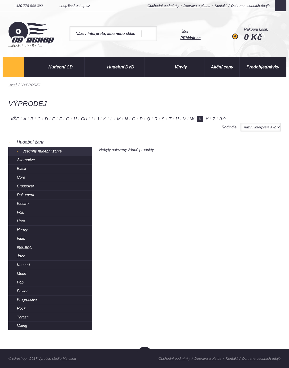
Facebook (280, 5)
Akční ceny (222, 67)
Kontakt (221, 6)
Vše (14, 119)
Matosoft (69, 358)
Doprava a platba (196, 6)
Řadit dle (229, 127)
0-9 (222, 119)
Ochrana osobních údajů (250, 6)
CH (84, 119)
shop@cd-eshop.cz (75, 6)
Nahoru (144, 357)
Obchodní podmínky (163, 6)
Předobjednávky (262, 67)
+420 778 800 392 (28, 6)
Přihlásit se (190, 38)
